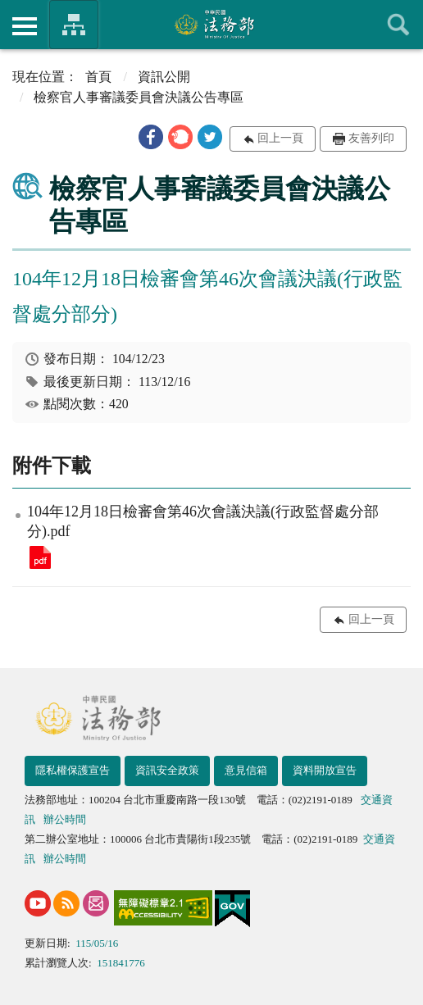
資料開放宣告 (325, 770)
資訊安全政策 (167, 770)
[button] (151, 137)
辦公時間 (64, 819)
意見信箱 (246, 770)
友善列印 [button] (371, 138)
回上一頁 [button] (280, 138)
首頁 (98, 77)
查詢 (398, 24)
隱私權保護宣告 (72, 770)
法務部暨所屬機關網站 (73, 24)
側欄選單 (24, 26)
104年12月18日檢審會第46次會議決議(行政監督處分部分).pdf (40, 557)
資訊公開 (164, 77)
